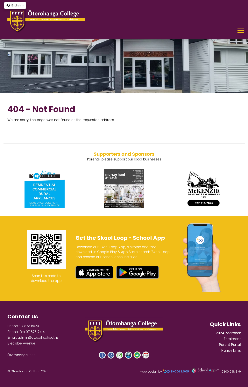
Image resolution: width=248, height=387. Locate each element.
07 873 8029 (29, 326)
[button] (15, 5)
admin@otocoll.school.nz (38, 337)
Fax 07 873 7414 (32, 331)
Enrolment (232, 339)
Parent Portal (230, 344)
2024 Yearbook (228, 333)
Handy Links (231, 350)
